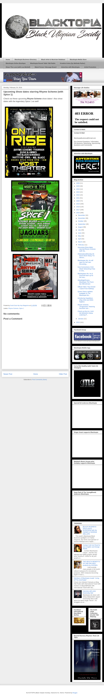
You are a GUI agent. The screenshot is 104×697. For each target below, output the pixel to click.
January (81, 319)
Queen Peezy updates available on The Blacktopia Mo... (85, 293)
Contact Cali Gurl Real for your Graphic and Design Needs (91, 547)
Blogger (74, 693)
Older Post (63, 374)
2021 (78, 198)
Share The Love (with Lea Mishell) (18, 67)
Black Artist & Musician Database (53, 59)
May (79, 236)
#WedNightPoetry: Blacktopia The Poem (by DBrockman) (86, 282)
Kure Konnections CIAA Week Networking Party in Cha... (86, 269)
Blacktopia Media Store (78, 59)
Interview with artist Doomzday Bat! (89, 592)
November (81, 218)
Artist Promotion (90, 67)
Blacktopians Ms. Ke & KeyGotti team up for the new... (85, 275)
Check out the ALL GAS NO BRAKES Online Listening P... (86, 313)
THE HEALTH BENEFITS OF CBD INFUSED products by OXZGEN (91, 563)
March (80, 242)
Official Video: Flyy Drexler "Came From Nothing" (86, 287)
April (79, 239)
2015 (78, 322)
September (82, 224)
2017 (78, 210)
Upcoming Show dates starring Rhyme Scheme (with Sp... (87, 249)
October (81, 221)
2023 (78, 192)
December (81, 215)
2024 (78, 189)
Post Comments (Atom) (39, 379)
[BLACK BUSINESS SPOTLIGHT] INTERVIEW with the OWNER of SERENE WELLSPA (90, 530)
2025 (78, 186)
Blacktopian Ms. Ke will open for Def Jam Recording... (85, 262)
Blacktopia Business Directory (26, 59)
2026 (78, 183)
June (80, 233)
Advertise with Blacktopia (70, 67)
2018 (78, 207)
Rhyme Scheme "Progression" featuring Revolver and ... (86, 306)
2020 (78, 201)
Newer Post (7, 374)
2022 (78, 195)
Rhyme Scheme (13, 308)
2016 (78, 213)
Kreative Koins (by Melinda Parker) (72, 63)
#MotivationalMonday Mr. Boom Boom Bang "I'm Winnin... (86, 255)
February (81, 245)
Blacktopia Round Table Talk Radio (42, 63)
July (79, 230)
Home (8, 59)
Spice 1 (21, 308)
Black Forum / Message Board (45, 67)
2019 (78, 204)
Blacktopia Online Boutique (16, 63)
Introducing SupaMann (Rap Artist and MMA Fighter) (85, 300)
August (80, 227)
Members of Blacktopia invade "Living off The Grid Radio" (86, 579)
